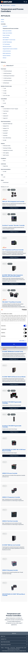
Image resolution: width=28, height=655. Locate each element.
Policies (2, 647)
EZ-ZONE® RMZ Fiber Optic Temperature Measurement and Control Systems (12, 275)
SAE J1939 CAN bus (6, 137)
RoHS (3, 160)
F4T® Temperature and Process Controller (13, 249)
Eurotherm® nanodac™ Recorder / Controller (13, 225)
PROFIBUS (4, 135)
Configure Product (14, 207)
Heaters (2, 19)
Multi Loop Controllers (7, 30)
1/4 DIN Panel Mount (6, 78)
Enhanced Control (6, 145)
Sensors (2, 21)
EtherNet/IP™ (5, 130)
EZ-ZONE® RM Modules (7, 42)
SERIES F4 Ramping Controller (10, 570)
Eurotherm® (5, 26)
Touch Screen (5, 111)
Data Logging (5, 152)
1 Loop (4, 88)
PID (3, 100)
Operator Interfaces (6, 55)
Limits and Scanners (7, 51)
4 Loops (4, 93)
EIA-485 (4, 171)
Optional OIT (5, 115)
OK (14, 344)
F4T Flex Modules (6, 44)
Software (4, 57)
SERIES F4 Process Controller (9, 473)
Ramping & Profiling (6, 148)
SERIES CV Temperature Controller (11, 497)
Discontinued (5, 182)
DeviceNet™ (5, 133)
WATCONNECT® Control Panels (9, 39)
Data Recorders (6, 37)
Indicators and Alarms (7, 46)
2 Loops (4, 90)
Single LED (4, 118)
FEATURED (13, 189)
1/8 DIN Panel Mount (6, 73)
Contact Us (14, 639)
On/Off (4, 103)
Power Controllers (6, 35)
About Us (14, 636)
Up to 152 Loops (6, 95)
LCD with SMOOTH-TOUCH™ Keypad (10, 108)
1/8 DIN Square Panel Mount (8, 75)
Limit (3, 177)
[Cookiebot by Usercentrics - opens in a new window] (22, 309)
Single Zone (5, 166)
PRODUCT (5, 189)
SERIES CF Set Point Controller (10, 521)
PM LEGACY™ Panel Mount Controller (11, 302)
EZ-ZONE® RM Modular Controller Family (12, 351)
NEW (9, 189)
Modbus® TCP (5, 128)
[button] (24, 2)
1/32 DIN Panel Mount (7, 80)
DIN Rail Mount (5, 82)
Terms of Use (12, 647)
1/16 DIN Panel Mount (7, 71)
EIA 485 (4, 140)
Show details (22, 340)
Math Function (5, 155)
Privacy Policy (7, 647)
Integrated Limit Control (7, 150)
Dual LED (4, 113)
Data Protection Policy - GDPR (21, 647)
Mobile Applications (7, 53)
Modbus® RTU (5, 126)
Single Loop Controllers (7, 33)
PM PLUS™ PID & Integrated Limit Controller (13, 201)
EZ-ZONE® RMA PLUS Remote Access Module (13, 376)
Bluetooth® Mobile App (7, 123)
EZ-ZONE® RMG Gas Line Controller (11, 545)
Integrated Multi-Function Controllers (10, 48)
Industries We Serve (14, 641)
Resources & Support (14, 644)
